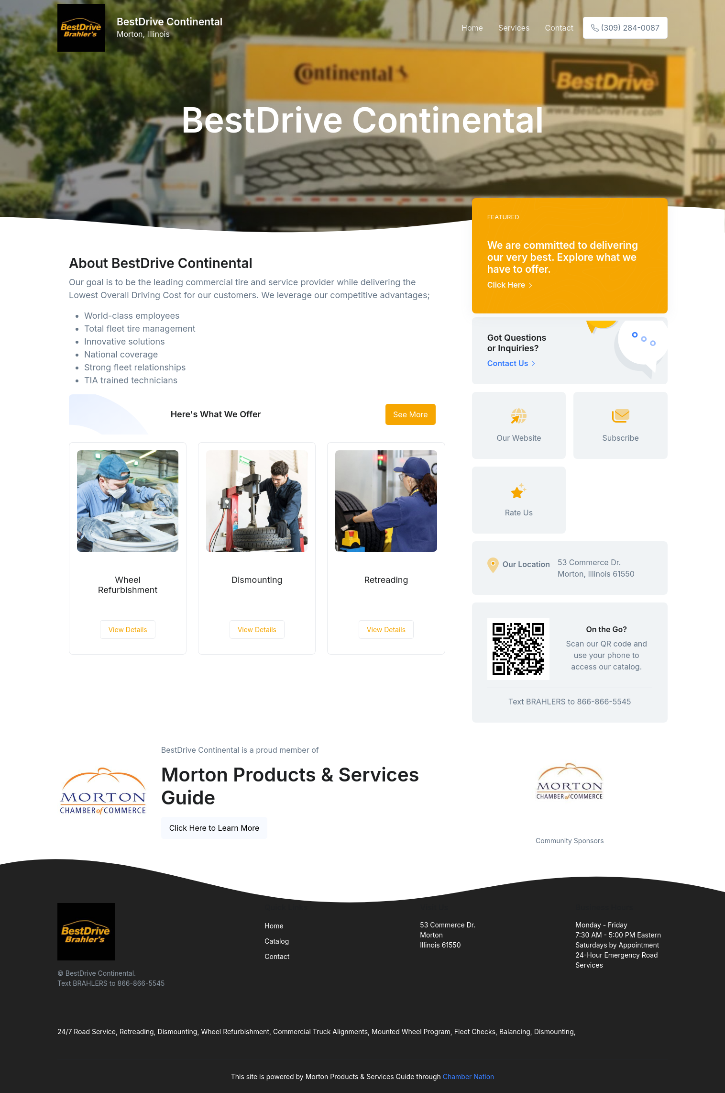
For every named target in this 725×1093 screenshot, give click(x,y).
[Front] (83, 28)
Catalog (276, 941)
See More (410, 414)
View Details (127, 629)
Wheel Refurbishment (128, 585)
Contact (559, 28)
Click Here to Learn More (214, 828)
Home (472, 28)
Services (514, 28)
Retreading (386, 580)
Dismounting (257, 580)
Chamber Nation (468, 1076)
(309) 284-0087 (625, 28)
